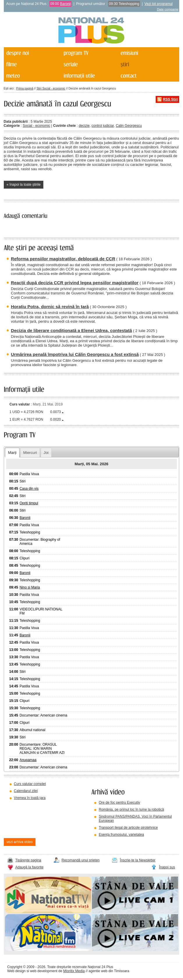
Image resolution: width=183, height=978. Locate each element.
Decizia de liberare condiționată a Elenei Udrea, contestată (71, 330)
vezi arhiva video (20, 842)
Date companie (167, 9)
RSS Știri (170, 99)
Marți (12, 452)
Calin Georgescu (129, 126)
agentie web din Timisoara (109, 971)
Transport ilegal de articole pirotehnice (128, 828)
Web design (16, 971)
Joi (46, 452)
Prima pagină (24, 88)
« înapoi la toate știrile (24, 184)
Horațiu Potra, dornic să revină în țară (50, 306)
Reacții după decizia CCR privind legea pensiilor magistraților (74, 282)
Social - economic (36, 126)
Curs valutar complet (30, 784)
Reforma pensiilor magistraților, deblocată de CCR (63, 258)
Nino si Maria (29, 587)
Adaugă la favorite (29, 867)
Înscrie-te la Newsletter (137, 860)
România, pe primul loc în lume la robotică (131, 809)
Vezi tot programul (159, 4)
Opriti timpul (28, 503)
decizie (84, 126)
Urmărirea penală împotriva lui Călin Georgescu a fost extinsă (75, 354)
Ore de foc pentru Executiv (119, 802)
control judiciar (103, 126)
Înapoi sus (167, 867)
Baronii (65, 4)
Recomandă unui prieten (81, 860)
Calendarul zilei (26, 791)
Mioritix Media (74, 971)
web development (43, 971)
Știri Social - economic (50, 88)
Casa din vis (28, 489)
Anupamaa (27, 760)
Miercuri (30, 452)
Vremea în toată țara (30, 798)
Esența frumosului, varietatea (121, 835)
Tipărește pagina (28, 860)
